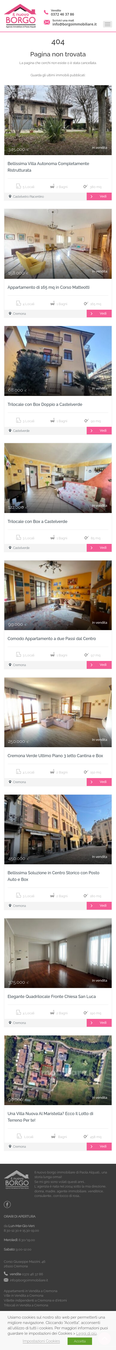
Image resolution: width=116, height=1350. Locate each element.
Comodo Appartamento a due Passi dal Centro (52, 638)
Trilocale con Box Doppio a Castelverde (45, 404)
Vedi (97, 197)
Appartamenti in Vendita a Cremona (30, 1291)
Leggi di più (86, 1333)
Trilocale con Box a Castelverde (38, 521)
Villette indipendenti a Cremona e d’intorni (35, 1300)
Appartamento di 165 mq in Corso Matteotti (49, 287)
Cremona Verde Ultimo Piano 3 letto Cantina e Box (55, 755)
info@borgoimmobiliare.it (75, 24)
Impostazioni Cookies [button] (41, 1341)
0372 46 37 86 (62, 14)
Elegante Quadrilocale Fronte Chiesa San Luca (52, 996)
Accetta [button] (80, 1341)
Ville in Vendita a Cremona (23, 1295)
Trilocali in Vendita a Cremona (26, 1305)
